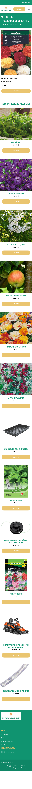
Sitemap (23, 768)
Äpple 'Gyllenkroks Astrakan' (16, 296)
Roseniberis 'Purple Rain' (16, 194)
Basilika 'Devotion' (16, 500)
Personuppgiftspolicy (12, 768)
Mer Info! (16, 91)
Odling (11, 78)
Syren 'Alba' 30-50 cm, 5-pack (16, 245)
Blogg (4, 745)
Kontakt (15, 766)
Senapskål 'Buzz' (16, 142)
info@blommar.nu (26, 2)
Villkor (23, 766)
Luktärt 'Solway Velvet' (16, 398)
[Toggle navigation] (28, 8)
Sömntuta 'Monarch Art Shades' (16, 347)
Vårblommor (6, 738)
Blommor (5, 734)
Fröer (15, 78)
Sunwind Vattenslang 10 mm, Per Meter (16, 691)
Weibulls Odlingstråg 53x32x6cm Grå (16, 449)
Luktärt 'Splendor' (16, 594)
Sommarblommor (8, 741)
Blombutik (19, 9)
